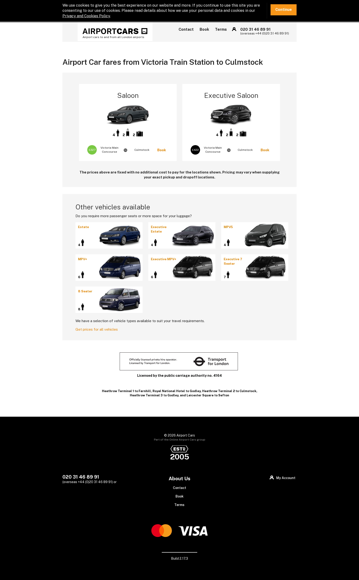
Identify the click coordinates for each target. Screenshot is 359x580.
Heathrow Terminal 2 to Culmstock (229, 391)
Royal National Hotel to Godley (177, 391)
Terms (221, 29)
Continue (283, 9)
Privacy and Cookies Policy (86, 16)
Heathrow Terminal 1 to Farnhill (126, 391)
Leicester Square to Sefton (208, 395)
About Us (179, 478)
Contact (186, 29)
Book (204, 29)
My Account (234, 29)
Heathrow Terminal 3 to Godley (154, 395)
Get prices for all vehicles (96, 329)
